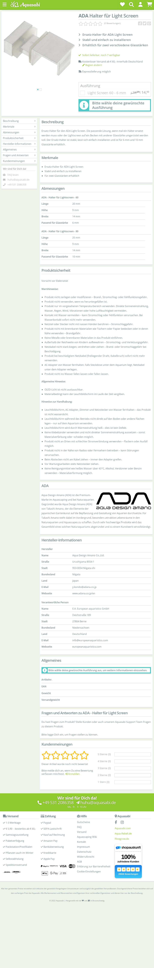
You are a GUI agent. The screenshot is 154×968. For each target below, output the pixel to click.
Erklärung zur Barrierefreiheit (93, 866)
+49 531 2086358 (17, 184)
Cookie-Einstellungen (89, 871)
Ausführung (90, 85)
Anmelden (72, 774)
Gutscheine (83, 822)
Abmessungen (19, 132)
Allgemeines (19, 149)
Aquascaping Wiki (87, 836)
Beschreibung (19, 121)
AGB (79, 861)
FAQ (79, 827)
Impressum (83, 846)
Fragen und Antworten (19, 155)
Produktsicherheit (19, 138)
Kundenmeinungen (19, 161)
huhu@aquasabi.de (18, 179)
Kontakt (81, 841)
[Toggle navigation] (4, 4)
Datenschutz (84, 851)
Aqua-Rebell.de (123, 833)
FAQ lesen (13, 174)
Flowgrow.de (122, 838)
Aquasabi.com (123, 828)
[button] (140, 4)
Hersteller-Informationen (19, 143)
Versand (81, 832)
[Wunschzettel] (122, 4)
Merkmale (19, 126)
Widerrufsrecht (85, 856)
